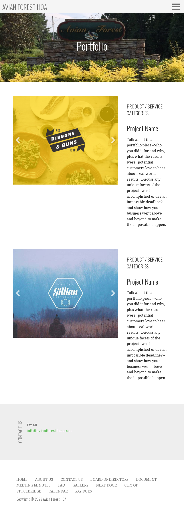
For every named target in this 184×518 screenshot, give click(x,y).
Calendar (58, 491)
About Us (44, 479)
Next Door (106, 485)
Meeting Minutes (33, 485)
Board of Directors (109, 479)
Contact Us (72, 479)
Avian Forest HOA (24, 7)
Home (22, 479)
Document (146, 479)
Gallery (81, 485)
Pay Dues (83, 491)
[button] (17, 140)
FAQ (61, 485)
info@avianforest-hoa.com (49, 431)
